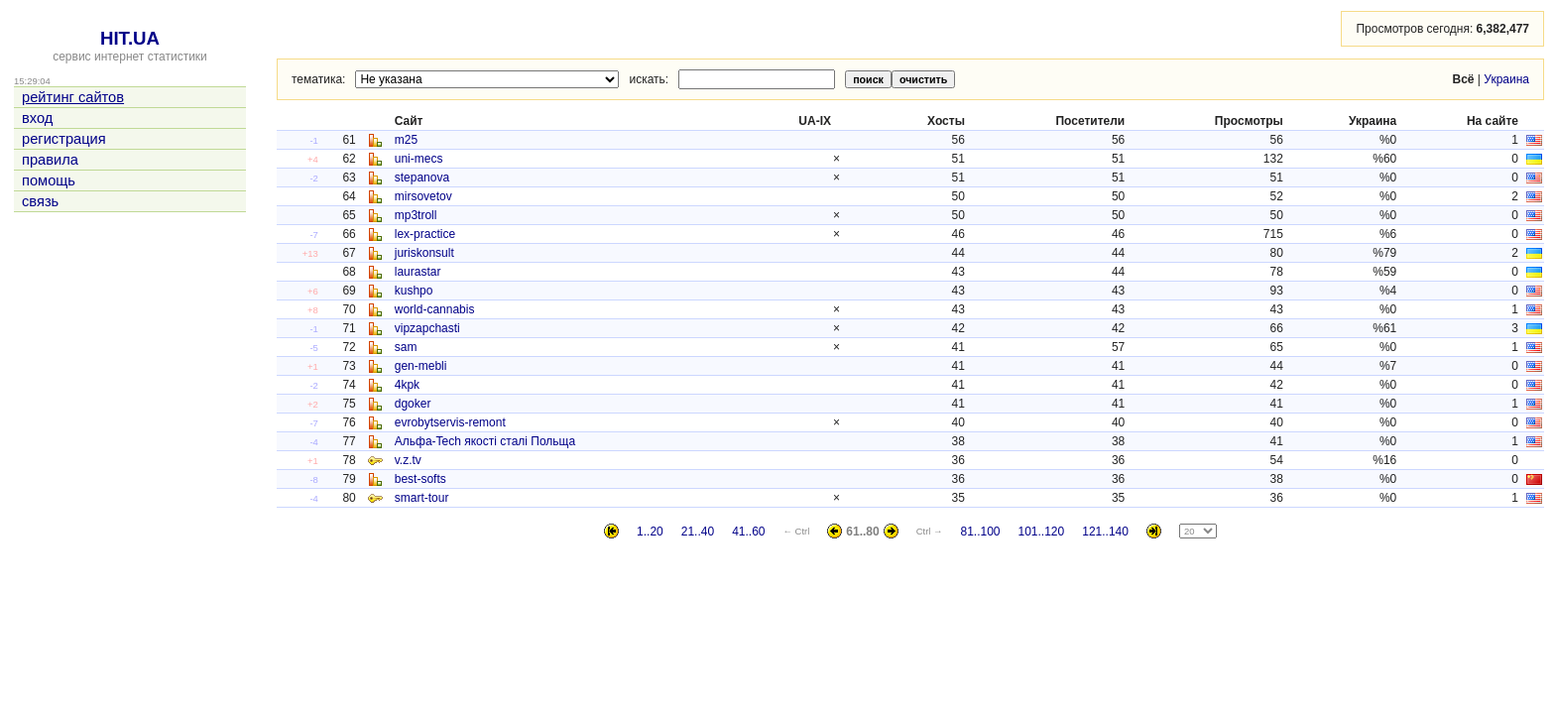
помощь (48, 180)
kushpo (414, 291)
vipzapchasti (427, 328)
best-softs (420, 479)
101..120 (1041, 531)
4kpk (407, 385)
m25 (406, 140)
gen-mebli (421, 366)
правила (50, 160)
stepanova (422, 177)
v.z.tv (408, 460)
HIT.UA (130, 38)
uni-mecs (419, 159)
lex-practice (425, 234)
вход (37, 118)
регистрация (64, 139)
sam (406, 347)
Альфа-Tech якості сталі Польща (485, 441)
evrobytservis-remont (450, 422)
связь (40, 201)
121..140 (1105, 531)
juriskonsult (424, 253)
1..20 (650, 531)
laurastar (418, 272)
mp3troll (416, 215)
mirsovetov (423, 196)
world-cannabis (435, 309)
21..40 (697, 531)
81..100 (980, 531)
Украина (1506, 79)
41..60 (748, 531)
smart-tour (422, 498)
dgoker (413, 404)
